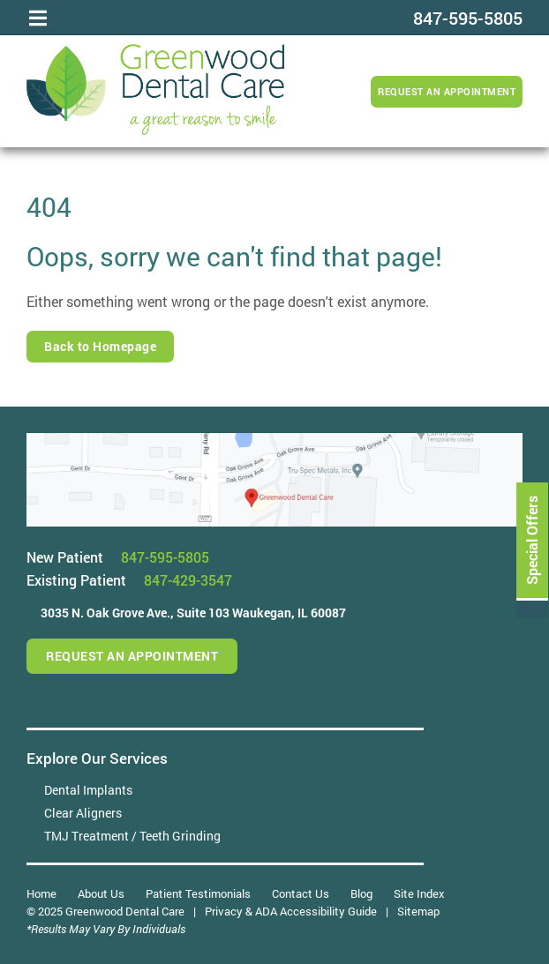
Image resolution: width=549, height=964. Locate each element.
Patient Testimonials (198, 893)
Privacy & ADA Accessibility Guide (291, 911)
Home (41, 893)
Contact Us (300, 893)
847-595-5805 (165, 557)
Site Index (419, 893)
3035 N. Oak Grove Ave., (193, 612)
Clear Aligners (83, 812)
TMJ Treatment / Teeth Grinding (132, 835)
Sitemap (418, 911)
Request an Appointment (446, 91)
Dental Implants (88, 789)
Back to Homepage (100, 346)
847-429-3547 (188, 580)
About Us (101, 893)
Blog (361, 893)
